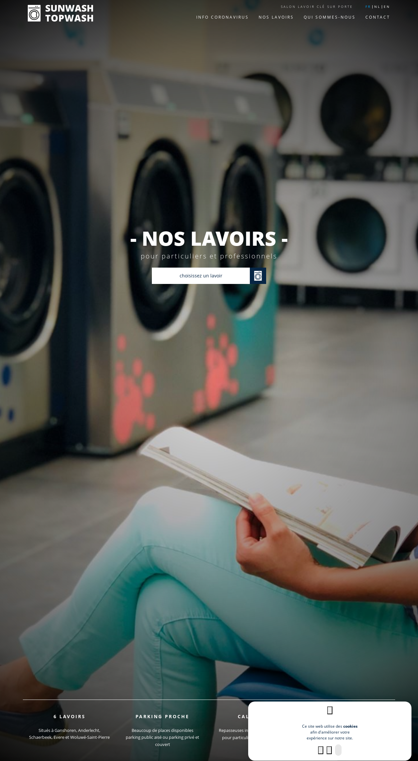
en (387, 6)
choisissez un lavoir (201, 276)
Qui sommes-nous (330, 17)
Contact (377, 17)
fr (368, 6)
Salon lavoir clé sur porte (317, 6)
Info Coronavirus (222, 17)
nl (377, 6)
